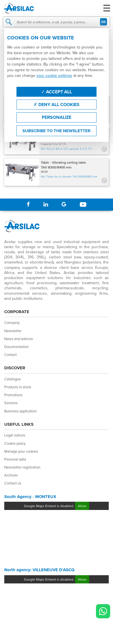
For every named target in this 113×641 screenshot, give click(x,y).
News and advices (18, 338)
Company (12, 322)
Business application (20, 411)
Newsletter (13, 330)
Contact (10, 354)
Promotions (13, 394)
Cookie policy (15, 443)
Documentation (16, 346)
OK (103, 21)
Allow (82, 505)
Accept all (56, 91)
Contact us (12, 483)
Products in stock (17, 386)
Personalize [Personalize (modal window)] (56, 117)
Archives (11, 475)
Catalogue (12, 378)
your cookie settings (54, 75)
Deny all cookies (56, 104)
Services (11, 402)
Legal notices (14, 435)
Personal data (15, 459)
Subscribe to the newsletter (56, 131)
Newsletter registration (22, 467)
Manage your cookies (21, 451)
